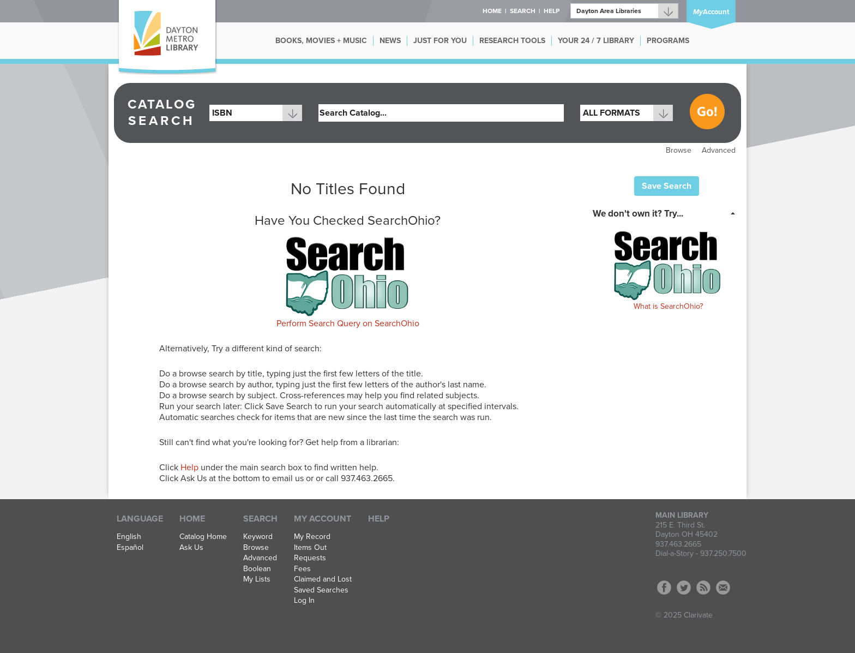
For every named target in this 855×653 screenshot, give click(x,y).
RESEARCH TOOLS (512, 40)
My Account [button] (322, 518)
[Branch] (624, 11)
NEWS (390, 40)
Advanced (719, 150)
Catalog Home (203, 536)
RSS (703, 587)
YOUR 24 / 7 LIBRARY (596, 40)
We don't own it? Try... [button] (638, 213)
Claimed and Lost (323, 579)
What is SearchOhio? (668, 306)
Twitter (684, 587)
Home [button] (492, 11)
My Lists (256, 579)
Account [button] (711, 12)
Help (189, 467)
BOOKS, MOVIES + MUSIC (321, 40)
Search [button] (522, 11)
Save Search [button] (666, 186)
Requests (310, 558)
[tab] (667, 212)
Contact (723, 587)
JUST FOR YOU (440, 40)
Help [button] (551, 11)
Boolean (257, 569)
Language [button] (140, 518)
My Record (312, 536)
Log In (304, 600)
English (129, 536)
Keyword (258, 536)
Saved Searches (321, 590)
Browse (678, 150)
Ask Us (191, 547)
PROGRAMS (668, 40)
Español (130, 547)
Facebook (664, 587)
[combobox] (255, 113)
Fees (302, 569)
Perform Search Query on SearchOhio (347, 323)
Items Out (310, 547)
